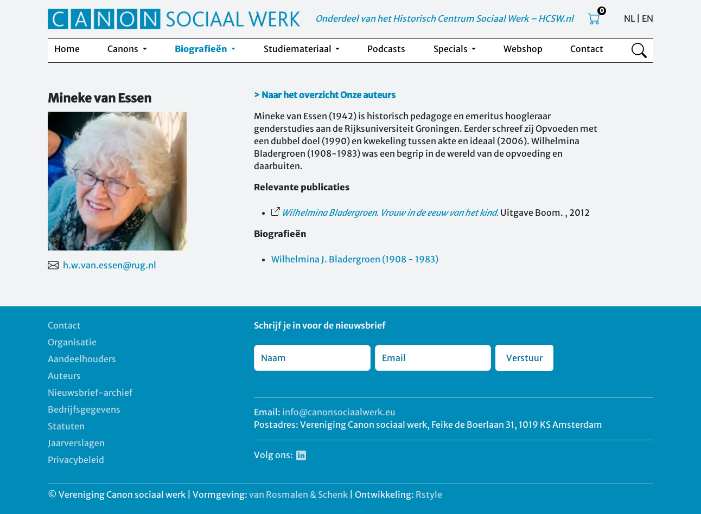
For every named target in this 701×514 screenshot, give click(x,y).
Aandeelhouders (82, 359)
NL (629, 18)
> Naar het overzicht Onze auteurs (325, 94)
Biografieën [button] (202, 48)
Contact (586, 48)
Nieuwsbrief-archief (90, 392)
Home (67, 48)
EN (647, 18)
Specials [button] (451, 48)
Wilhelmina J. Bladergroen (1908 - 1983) (354, 259)
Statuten (66, 426)
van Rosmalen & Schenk (298, 494)
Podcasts (386, 48)
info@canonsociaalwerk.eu (339, 412)
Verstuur (524, 357)
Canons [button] (123, 48)
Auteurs (64, 375)
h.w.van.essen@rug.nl (109, 265)
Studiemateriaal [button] (298, 48)
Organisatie (72, 342)
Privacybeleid (76, 459)
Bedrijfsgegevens (84, 409)
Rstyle (429, 494)
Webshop (523, 48)
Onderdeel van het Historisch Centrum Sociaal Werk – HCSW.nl (444, 18)
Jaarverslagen (76, 443)
